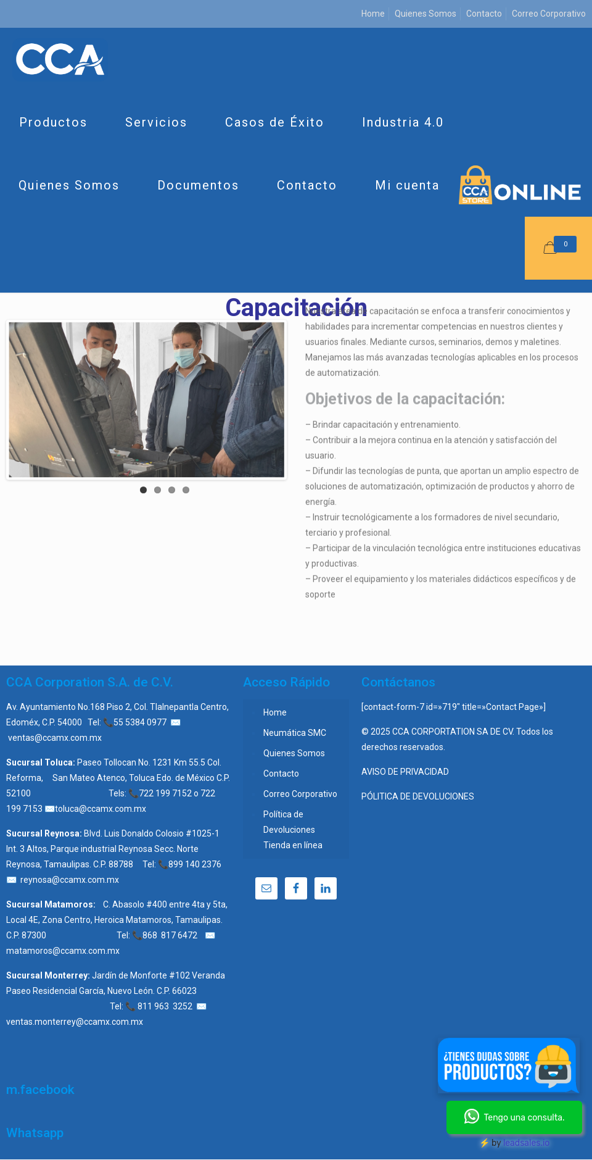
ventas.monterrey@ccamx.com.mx (74, 1022)
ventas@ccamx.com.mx (55, 738)
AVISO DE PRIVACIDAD (405, 772)
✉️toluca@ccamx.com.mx (95, 809)
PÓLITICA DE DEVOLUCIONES (417, 796)
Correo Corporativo (549, 14)
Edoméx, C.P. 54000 (44, 722)
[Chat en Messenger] (509, 1068)
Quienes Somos (425, 14)
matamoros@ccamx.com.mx (63, 951)
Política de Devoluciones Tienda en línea (293, 829)
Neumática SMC (294, 733)
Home (373, 14)
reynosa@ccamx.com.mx (69, 880)
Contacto (484, 14)
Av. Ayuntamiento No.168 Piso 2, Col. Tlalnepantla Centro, (117, 707)
